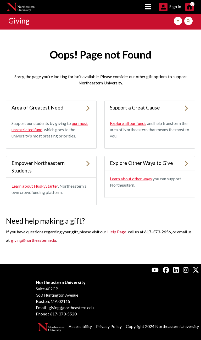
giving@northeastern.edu (33, 240)
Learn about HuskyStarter (35, 185)
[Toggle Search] (188, 21)
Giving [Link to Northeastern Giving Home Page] (19, 20)
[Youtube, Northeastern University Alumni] (155, 269)
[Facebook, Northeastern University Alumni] (166, 269)
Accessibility (80, 326)
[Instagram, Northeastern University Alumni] (186, 269)
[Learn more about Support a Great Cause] (186, 108)
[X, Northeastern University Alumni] (196, 269)
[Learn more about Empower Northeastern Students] (88, 163)
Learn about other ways (131, 178)
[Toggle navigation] (148, 7)
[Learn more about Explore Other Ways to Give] (186, 163)
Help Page (116, 231)
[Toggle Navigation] (178, 21)
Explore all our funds (128, 123)
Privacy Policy (109, 326)
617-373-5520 (63, 313)
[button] (170, 6)
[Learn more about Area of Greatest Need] (88, 108)
